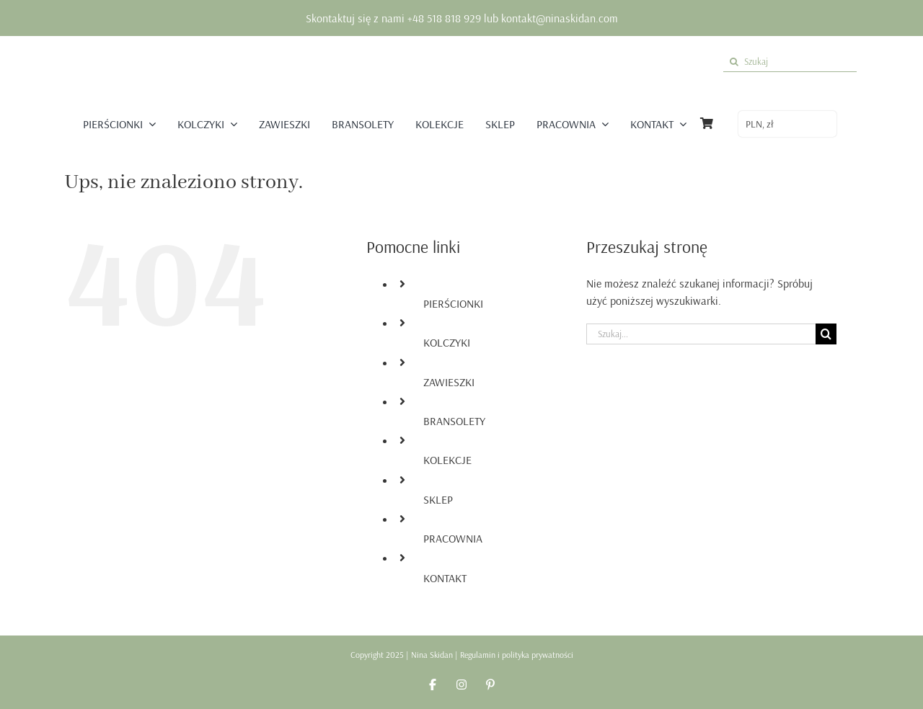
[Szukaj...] (701, 334)
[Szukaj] (790, 61)
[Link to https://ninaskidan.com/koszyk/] (706, 123)
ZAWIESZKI (448, 382)
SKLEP (438, 499)
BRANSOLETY (454, 421)
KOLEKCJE (447, 459)
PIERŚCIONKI (453, 303)
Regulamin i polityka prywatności (516, 654)
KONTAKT (445, 578)
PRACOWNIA (452, 538)
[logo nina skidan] (463, 52)
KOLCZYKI (446, 342)
